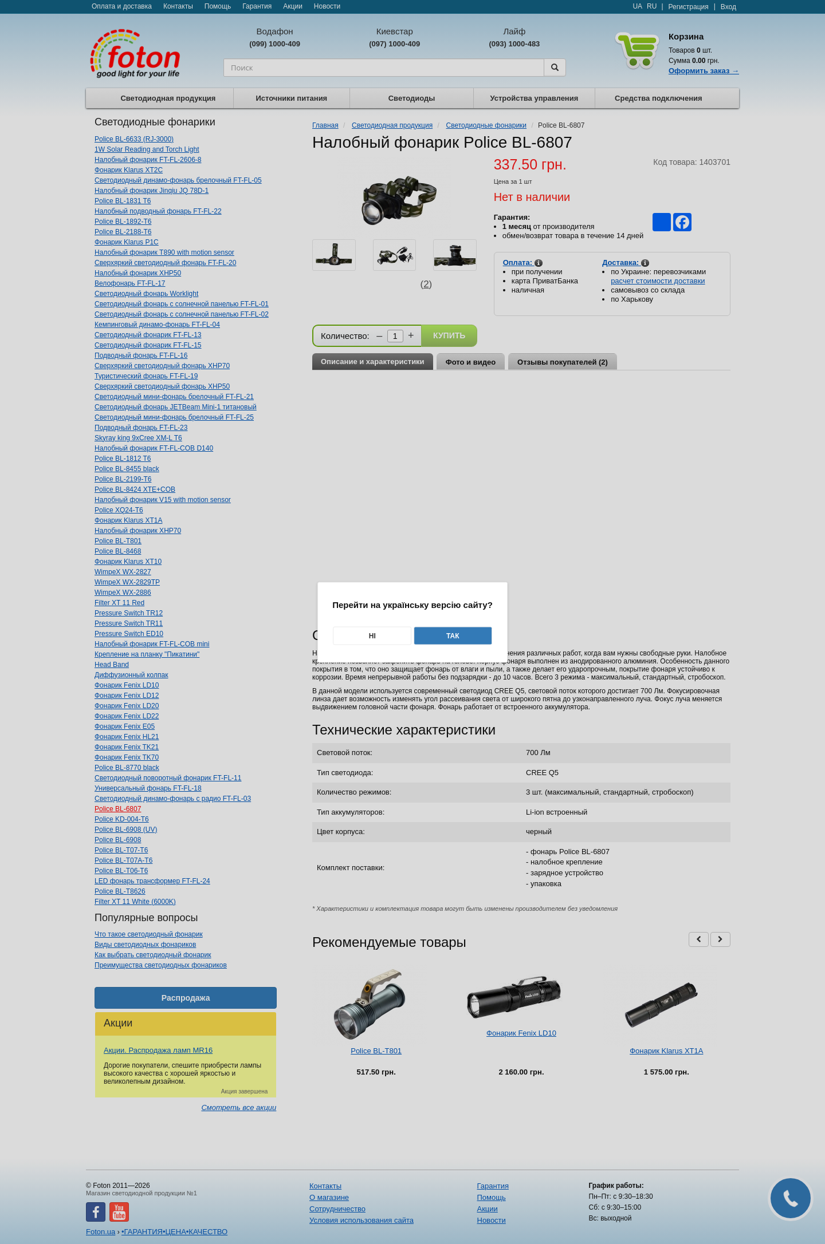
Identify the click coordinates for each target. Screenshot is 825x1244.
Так (452, 635)
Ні (372, 635)
